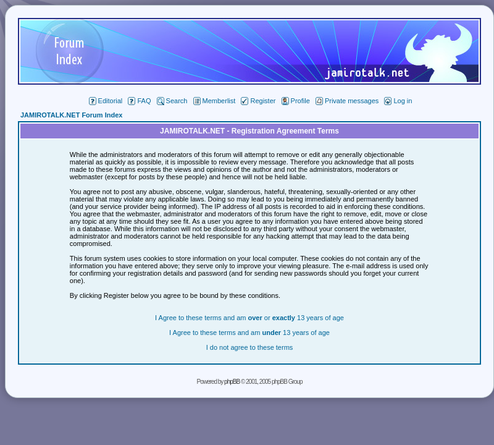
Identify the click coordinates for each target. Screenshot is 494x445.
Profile (296, 100)
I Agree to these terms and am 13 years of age (249, 332)
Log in (398, 100)
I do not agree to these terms (249, 347)
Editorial (106, 100)
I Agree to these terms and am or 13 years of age (249, 317)
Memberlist (214, 100)
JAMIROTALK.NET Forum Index (71, 115)
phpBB (232, 381)
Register (258, 100)
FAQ (139, 100)
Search (172, 100)
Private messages (347, 100)
